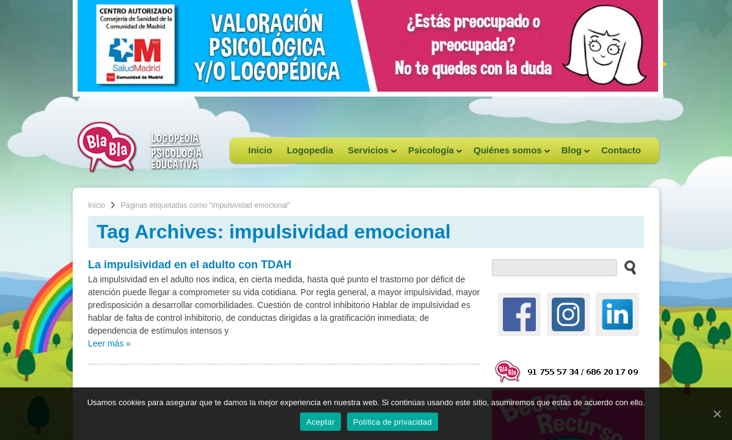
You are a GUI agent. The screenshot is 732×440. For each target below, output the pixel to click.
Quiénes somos (508, 154)
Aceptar (320, 422)
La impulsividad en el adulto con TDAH (189, 264)
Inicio (260, 150)
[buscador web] (554, 267)
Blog (572, 154)
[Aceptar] (717, 414)
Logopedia (310, 150)
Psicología (432, 154)
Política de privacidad (392, 422)
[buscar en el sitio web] (626, 267)
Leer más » (109, 343)
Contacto (621, 150)
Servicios (368, 154)
